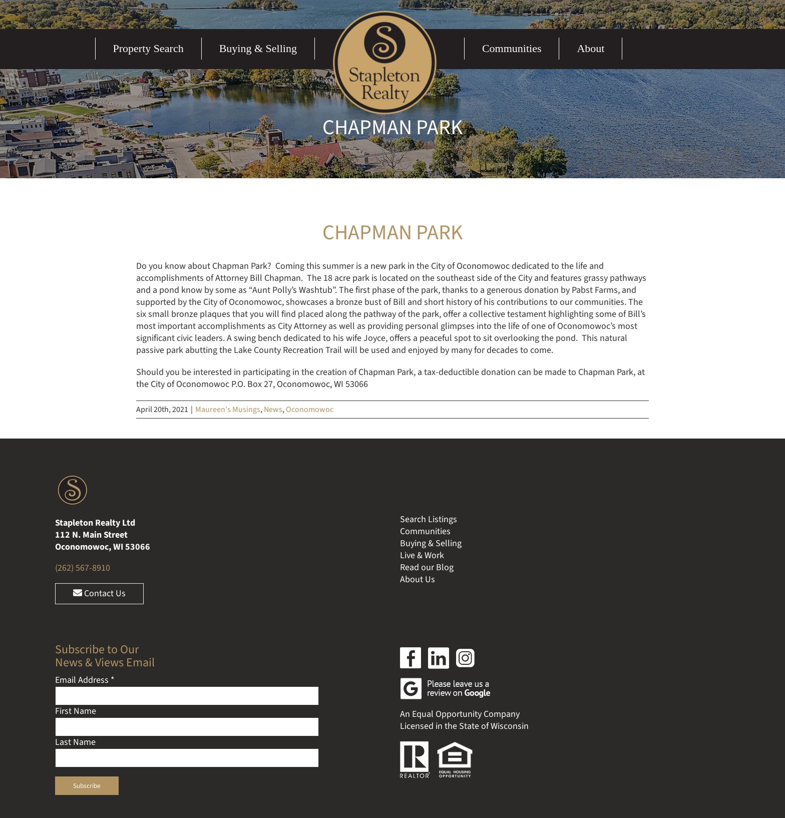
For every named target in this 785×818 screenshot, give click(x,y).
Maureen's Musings (227, 409)
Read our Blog (427, 467)
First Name (75, 610)
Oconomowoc (309, 409)
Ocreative (541, 742)
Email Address (85, 579)
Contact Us (99, 493)
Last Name (75, 641)
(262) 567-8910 (82, 467)
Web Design (468, 742)
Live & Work (422, 455)
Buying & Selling (431, 443)
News (273, 409)
